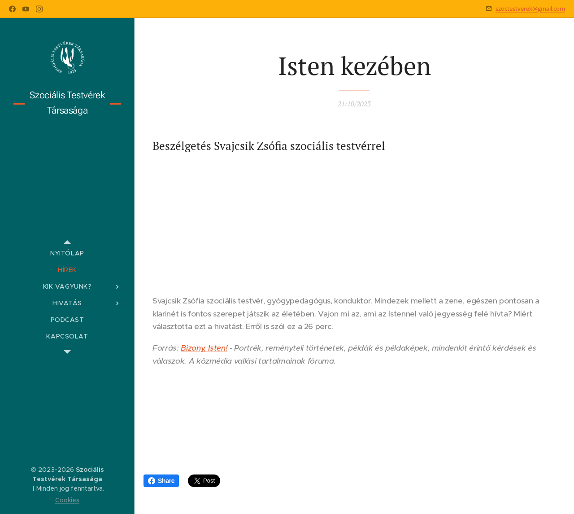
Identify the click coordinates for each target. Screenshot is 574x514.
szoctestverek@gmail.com (530, 8)
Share (161, 480)
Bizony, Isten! (204, 348)
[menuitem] (67, 253)
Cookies (67, 500)
